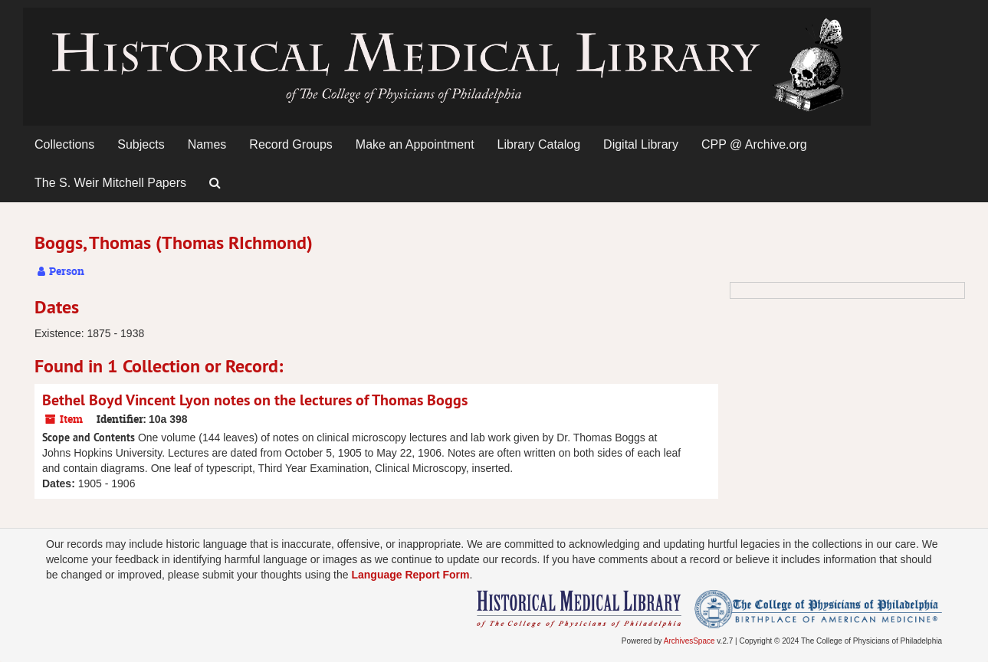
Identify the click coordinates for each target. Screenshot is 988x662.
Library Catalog (539, 144)
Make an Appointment (415, 144)
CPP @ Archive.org (754, 144)
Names (207, 144)
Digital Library (640, 144)
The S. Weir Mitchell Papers (110, 182)
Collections (64, 144)
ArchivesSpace (689, 641)
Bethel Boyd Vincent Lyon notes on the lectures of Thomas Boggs (255, 400)
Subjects (140, 144)
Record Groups (291, 144)
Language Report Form (410, 575)
